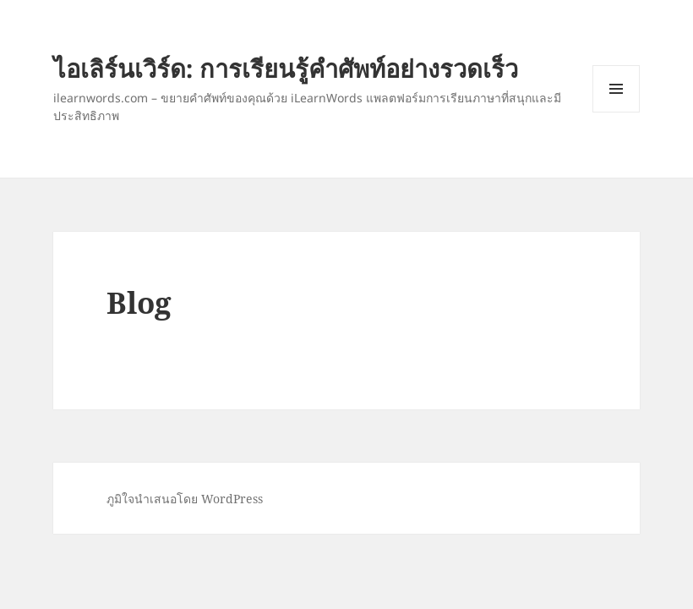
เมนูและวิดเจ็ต (616, 88)
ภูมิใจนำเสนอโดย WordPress (184, 499)
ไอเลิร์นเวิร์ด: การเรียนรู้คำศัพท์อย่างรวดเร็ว (285, 68)
